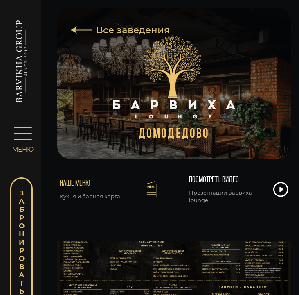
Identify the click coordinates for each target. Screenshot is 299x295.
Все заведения (133, 30)
